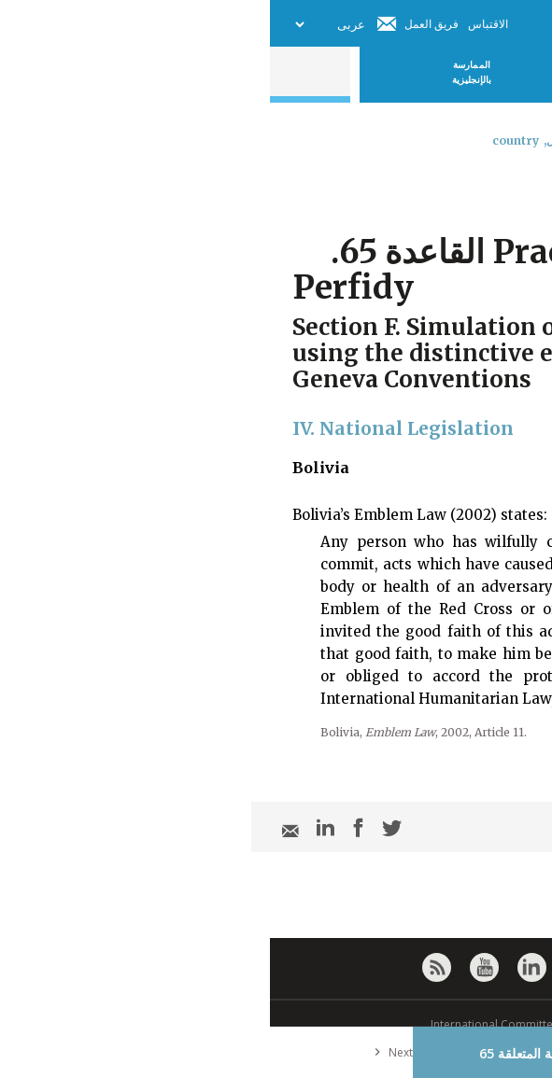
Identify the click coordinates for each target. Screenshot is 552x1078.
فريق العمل (161, 24)
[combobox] (521, 189)
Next (119, 1052)
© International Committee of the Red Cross (276, 1024)
